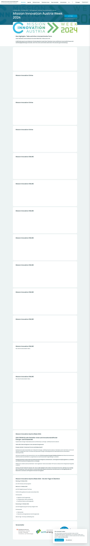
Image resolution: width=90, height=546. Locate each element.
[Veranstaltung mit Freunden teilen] (70, 16)
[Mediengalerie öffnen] (25, 531)
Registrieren (85, 2)
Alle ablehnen (69, 540)
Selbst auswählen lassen (63, 537)
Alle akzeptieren (59, 540)
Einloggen (78, 2)
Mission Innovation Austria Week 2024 (9, 1)
